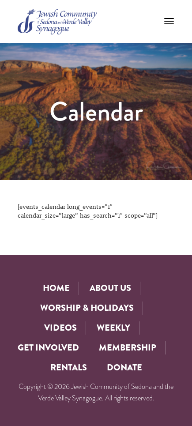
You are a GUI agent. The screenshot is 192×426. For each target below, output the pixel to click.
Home (56, 288)
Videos (60, 327)
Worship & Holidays (87, 308)
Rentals (68, 367)
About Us (110, 288)
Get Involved (48, 347)
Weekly (113, 327)
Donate (124, 367)
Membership (127, 347)
